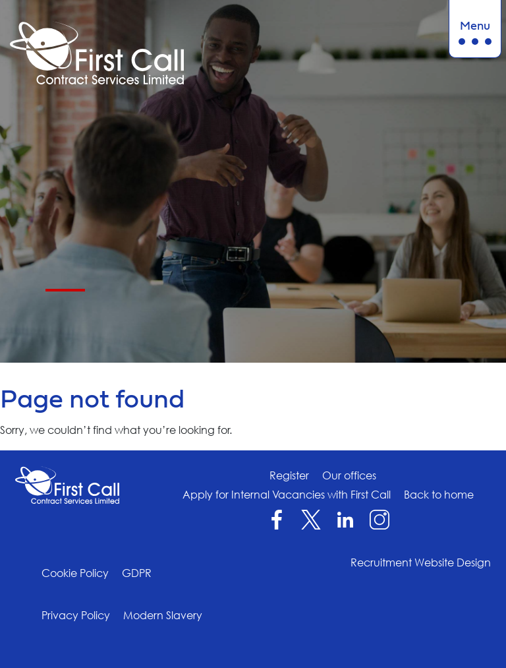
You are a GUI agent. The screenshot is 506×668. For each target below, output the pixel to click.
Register (289, 475)
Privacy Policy (76, 615)
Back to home (439, 494)
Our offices (349, 475)
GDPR (137, 573)
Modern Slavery (162, 615)
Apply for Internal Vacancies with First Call (287, 494)
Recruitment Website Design (421, 562)
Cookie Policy (75, 573)
